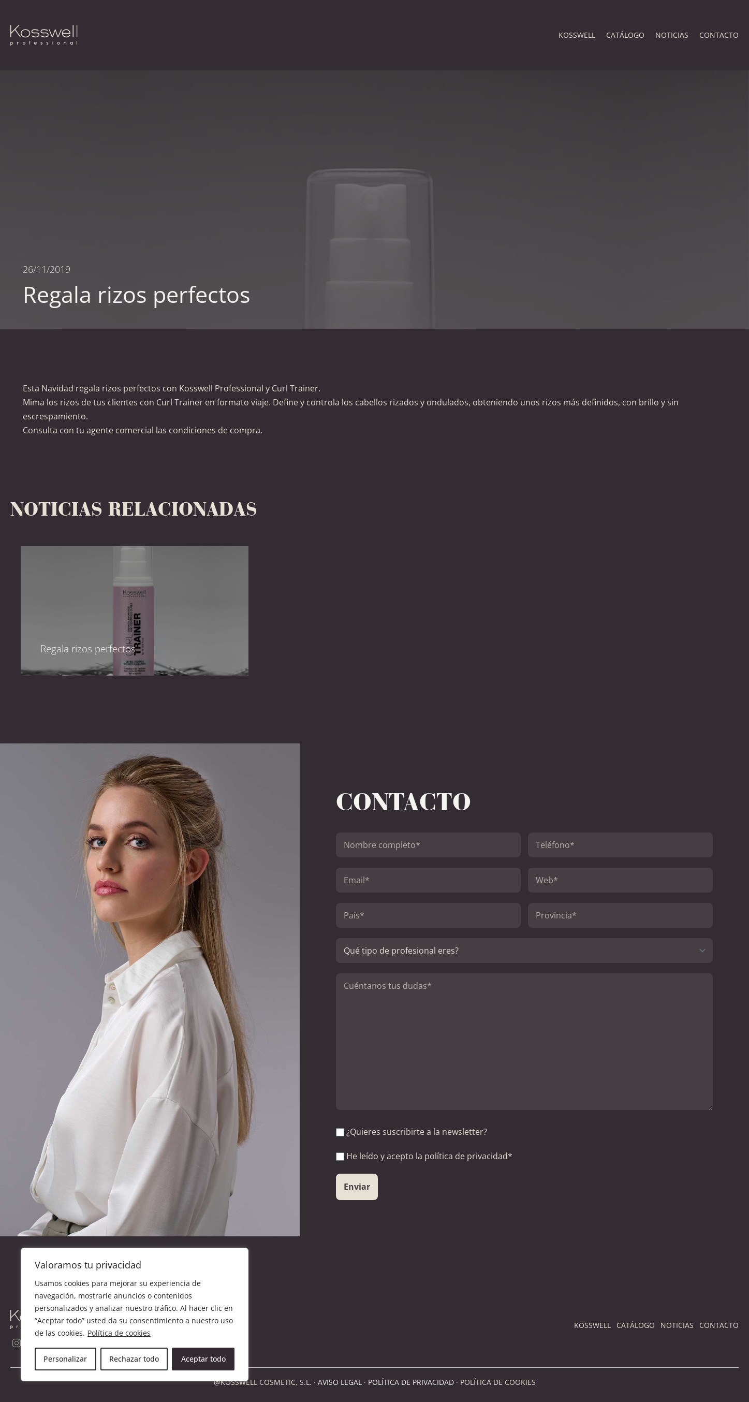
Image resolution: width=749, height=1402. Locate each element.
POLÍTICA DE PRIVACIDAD (411, 1382)
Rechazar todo (134, 1359)
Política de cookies (119, 1333)
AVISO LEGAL (340, 1382)
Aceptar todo (203, 1359)
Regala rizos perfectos (88, 648)
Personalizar (65, 1359)
